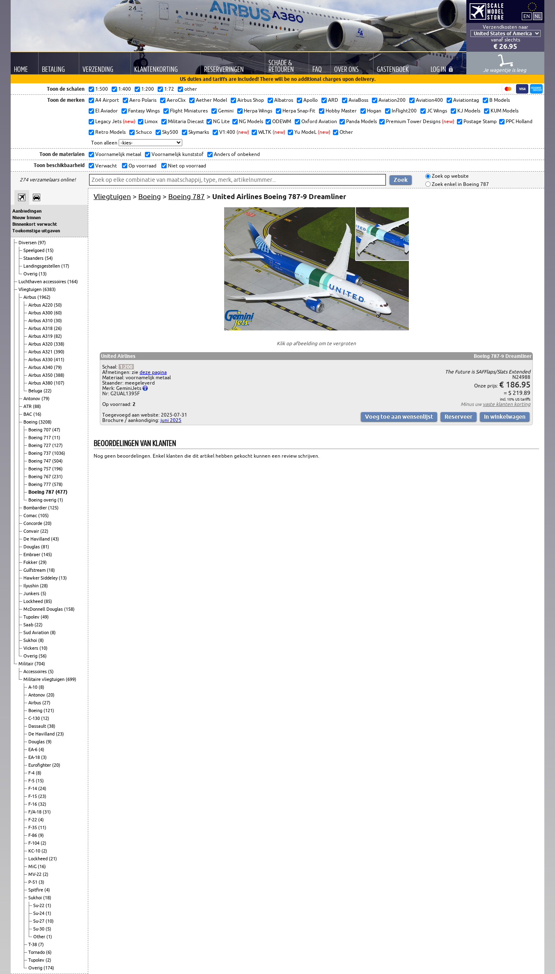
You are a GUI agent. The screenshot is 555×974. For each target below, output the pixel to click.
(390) (59, 351)
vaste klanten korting (506, 404)
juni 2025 (171, 420)
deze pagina (153, 372)
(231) (57, 476)
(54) (49, 258)
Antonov (32, 398)
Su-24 (39, 913)
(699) (71, 679)
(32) (42, 804)
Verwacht (105, 165)
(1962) (43, 297)
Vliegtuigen (30, 289)
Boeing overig (42, 499)
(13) (43, 273)
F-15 (33, 796)
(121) (49, 710)
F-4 (32, 772)
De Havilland (37, 538)
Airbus (30, 297)
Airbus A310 (41, 320)
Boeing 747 (40, 460)
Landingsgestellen (42, 266)
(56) (43, 655)
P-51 (33, 882)
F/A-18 (35, 811)
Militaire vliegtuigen (44, 679)
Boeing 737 (40, 453)
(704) (39, 663)
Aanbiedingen (26, 211)
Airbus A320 (41, 343)
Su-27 (39, 921)
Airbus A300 (41, 312)
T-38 (33, 944)
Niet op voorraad (186, 165)
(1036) (58, 453)
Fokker (31, 562)
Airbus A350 (41, 375)
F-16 (33, 804)
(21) (53, 858)
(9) (49, 741)
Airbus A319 (41, 336)
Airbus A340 (41, 367)
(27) (46, 702)
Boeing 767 (40, 476)
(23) (60, 733)
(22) (48, 390)
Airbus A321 (41, 351)
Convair (31, 531)
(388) (59, 375)
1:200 (126, 366)
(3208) (45, 421)
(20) (48, 523)
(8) (53, 632)
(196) (57, 468)
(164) (72, 281)
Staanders (34, 258)
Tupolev (32, 616)
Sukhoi (30, 640)
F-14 (33, 788)
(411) (59, 359)
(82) (58, 336)
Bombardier (35, 507)
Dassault (37, 726)
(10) (43, 648)
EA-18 (34, 757)
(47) (56, 429)
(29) (43, 562)
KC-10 (34, 850)
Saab (28, 624)
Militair (26, 663)
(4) (41, 749)
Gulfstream (35, 570)
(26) (58, 328)
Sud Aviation (36, 632)
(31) (47, 811)
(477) (61, 492)
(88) (37, 406)
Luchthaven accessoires (42, 281)
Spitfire (36, 889)
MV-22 (35, 874)
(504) (57, 460)
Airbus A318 (41, 328)
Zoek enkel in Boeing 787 (460, 184)
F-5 (32, 780)
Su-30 (39, 928)
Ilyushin (31, 585)
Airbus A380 (41, 382)
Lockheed (33, 601)
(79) (58, 367)
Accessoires (35, 671)
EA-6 (33, 749)
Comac (30, 515)
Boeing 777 (40, 484)
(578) (57, 484)
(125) (53, 507)
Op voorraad (141, 165)
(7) (41, 944)
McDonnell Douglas (43, 609)
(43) (55, 538)
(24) (42, 788)
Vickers (31, 648)
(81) (45, 546)
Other (39, 936)
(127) (57, 445)
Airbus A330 (41, 359)
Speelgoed (34, 250)
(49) (45, 616)
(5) (43, 593)
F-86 (33, 835)
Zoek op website (450, 176)
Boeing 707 (40, 429)
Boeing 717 (40, 437)
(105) (43, 515)
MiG (33, 866)
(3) (44, 757)
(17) (65, 266)
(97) (42, 242)
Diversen (28, 242)
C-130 (34, 718)
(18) (51, 570)
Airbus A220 (41, 305)
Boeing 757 (40, 468)
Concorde (33, 523)
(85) (48, 601)
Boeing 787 (41, 492)
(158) (69, 609)
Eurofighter (40, 765)
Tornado (37, 952)
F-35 (33, 827)
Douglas (32, 546)
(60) (58, 312)
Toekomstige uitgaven (36, 230)
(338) (59, 343)
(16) (37, 414)
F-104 (34, 843)
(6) (49, 952)
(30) (58, 320)
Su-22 (39, 905)
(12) (45, 718)
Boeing (31, 421)
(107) (59, 382)
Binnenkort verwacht (34, 224)
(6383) (49, 289)
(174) (49, 967)
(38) (51, 726)
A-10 (33, 687)
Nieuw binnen (26, 217)
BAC (28, 414)
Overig (31, 273)
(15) (50, 250)
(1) (60, 499)
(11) (56, 437)
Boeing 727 (40, 445)
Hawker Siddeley (41, 577)
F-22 (33, 819)
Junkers (32, 593)
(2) (43, 843)
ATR (28, 406)
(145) (46, 554)
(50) (58, 305)
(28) (44, 585)
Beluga (36, 390)
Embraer (32, 554)
